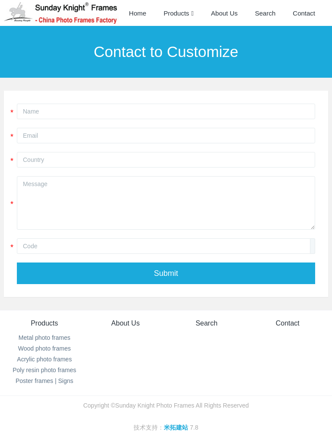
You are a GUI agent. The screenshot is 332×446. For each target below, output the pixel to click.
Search (206, 323)
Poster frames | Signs (44, 380)
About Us (125, 323)
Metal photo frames (44, 337)
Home (137, 13)
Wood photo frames (44, 348)
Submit (166, 273)
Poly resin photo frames (44, 370)
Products (44, 323)
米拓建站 (177, 427)
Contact (288, 323)
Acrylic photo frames (44, 359)
